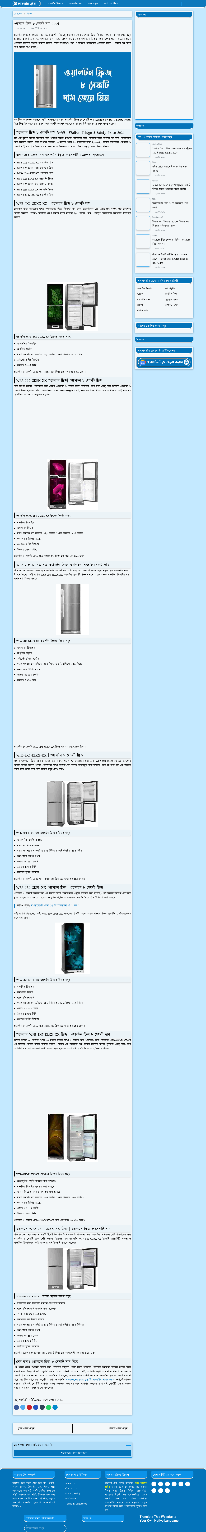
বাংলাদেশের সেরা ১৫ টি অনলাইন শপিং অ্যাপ (55, 906)
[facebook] (167, 4)
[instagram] (160, 1490)
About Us (70, 1483)
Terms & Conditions (76, 1504)
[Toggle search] (190, 4)
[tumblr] (174, 1484)
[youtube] (178, 4)
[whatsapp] (172, 4)
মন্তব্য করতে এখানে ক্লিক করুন (72, 1453)
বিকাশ (154, 162)
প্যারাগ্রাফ (155, 181)
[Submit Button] (62, 1528)
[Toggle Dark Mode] (185, 3)
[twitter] (154, 1490)
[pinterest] (187, 1484)
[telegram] (167, 1484)
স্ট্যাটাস (154, 235)
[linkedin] (181, 1484)
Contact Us (71, 1488)
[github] (167, 1490)
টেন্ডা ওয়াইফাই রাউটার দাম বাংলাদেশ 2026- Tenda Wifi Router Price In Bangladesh (170, 259)
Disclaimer (70, 1498)
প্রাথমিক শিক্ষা (157, 144)
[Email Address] (41, 1528)
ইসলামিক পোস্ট (157, 217)
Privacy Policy (72, 1493)
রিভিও (154, 199)
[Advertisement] (74, 252)
